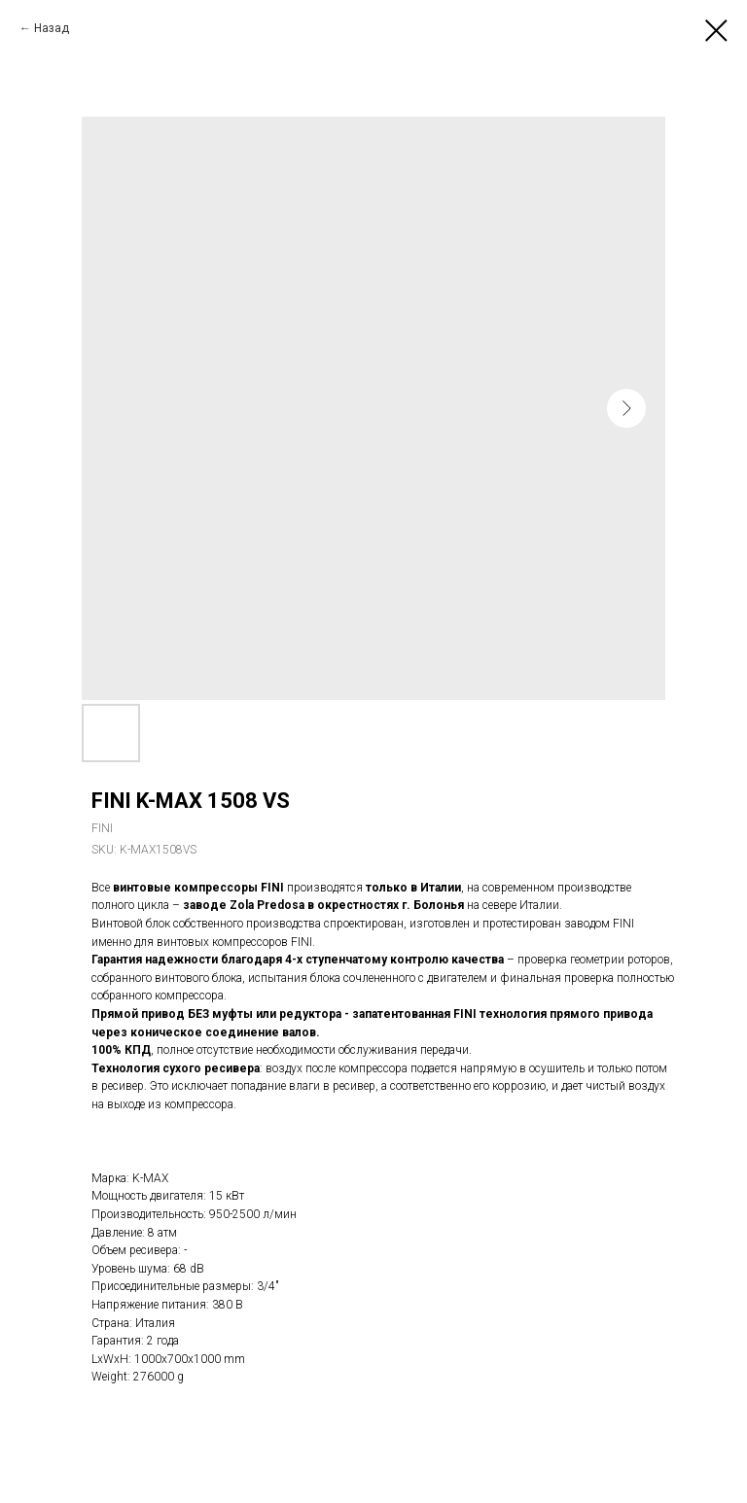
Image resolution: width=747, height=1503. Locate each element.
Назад (51, 28)
